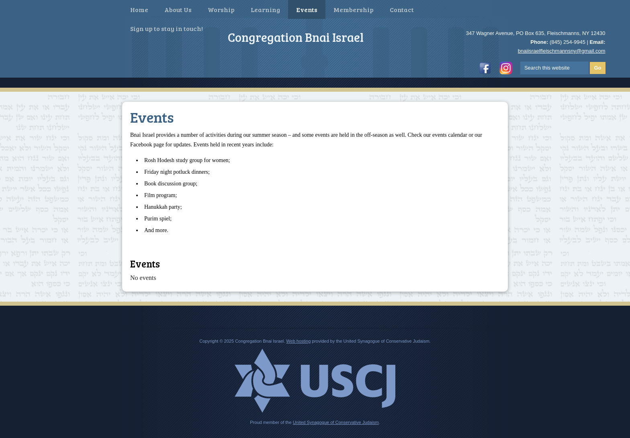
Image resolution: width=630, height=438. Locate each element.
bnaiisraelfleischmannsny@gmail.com (561, 51)
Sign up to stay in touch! (166, 28)
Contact (402, 9)
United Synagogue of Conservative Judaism (336, 422)
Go (597, 68)
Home (139, 9)
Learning (265, 9)
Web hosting (298, 341)
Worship (221, 9)
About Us (178, 9)
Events (306, 9)
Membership (353, 9)
